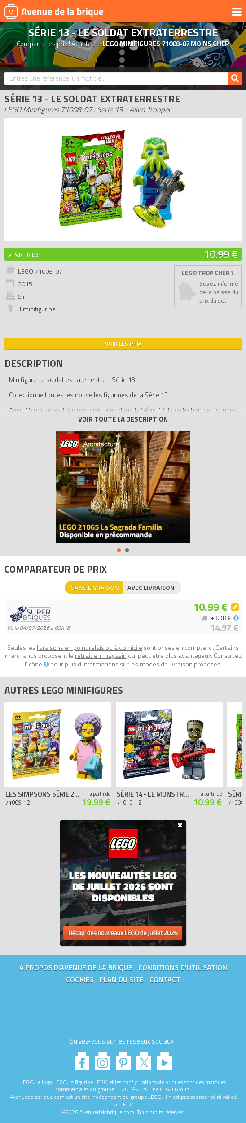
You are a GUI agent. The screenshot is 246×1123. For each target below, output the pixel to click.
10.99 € (221, 254)
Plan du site (122, 979)
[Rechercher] (235, 78)
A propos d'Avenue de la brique (75, 967)
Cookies (80, 979)
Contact (164, 979)
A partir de (23, 254)
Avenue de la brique (53, 11)
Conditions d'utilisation (182, 967)
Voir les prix (123, 343)
